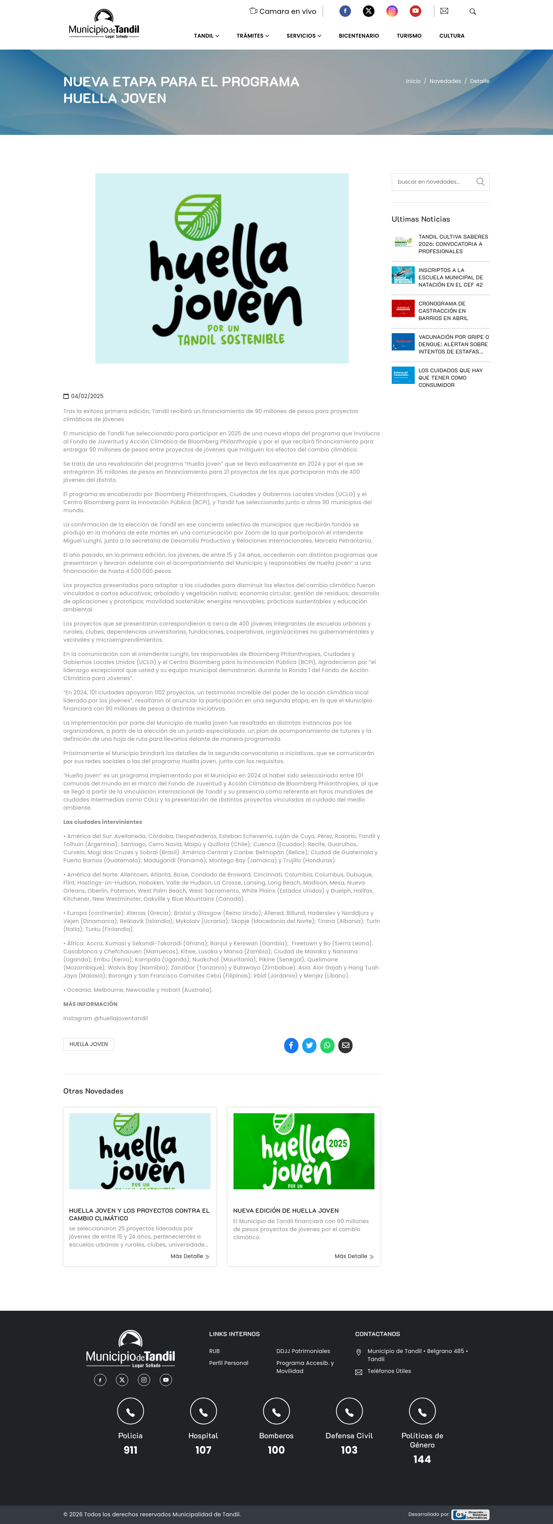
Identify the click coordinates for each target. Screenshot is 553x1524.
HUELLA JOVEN (89, 1044)
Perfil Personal (228, 1363)
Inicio (413, 81)
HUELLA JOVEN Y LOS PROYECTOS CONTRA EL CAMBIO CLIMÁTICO (139, 1214)
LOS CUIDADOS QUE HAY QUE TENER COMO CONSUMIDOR (451, 377)
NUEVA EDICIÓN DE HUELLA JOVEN (286, 1210)
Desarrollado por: (449, 1514)
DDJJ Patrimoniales (303, 1351)
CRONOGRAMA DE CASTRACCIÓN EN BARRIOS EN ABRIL (444, 311)
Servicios (301, 36)
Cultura (452, 36)
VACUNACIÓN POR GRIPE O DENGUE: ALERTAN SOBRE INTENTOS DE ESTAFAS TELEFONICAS (454, 344)
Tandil (204, 36)
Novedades (445, 81)
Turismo (409, 36)
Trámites (250, 36)
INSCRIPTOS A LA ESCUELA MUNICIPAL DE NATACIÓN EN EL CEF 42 (451, 277)
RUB (214, 1351)
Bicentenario (359, 36)
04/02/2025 (83, 396)
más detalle (190, 1256)
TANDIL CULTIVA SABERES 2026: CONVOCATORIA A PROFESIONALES (453, 244)
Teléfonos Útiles (389, 1371)
